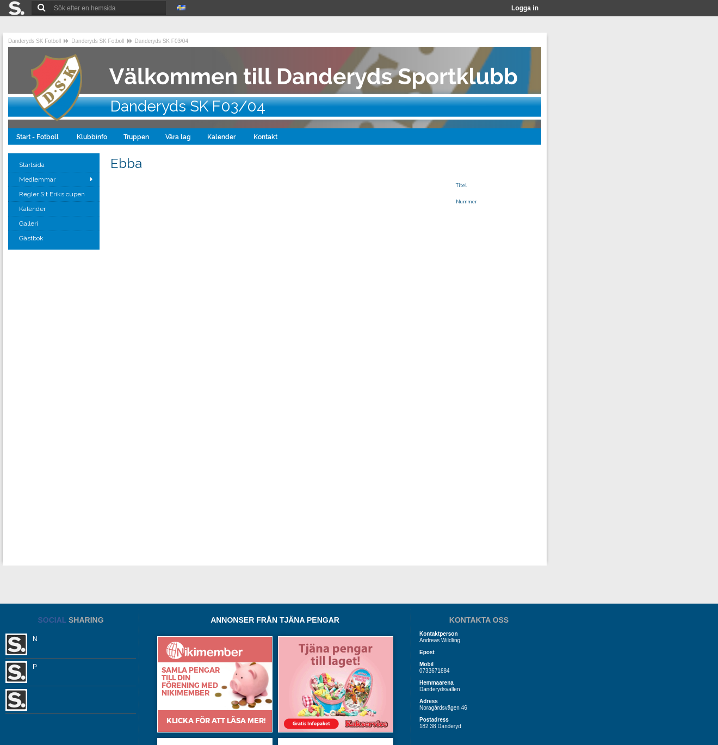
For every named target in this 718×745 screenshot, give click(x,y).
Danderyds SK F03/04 (161, 41)
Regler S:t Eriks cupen (52, 194)
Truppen (136, 137)
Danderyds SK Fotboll (34, 41)
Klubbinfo (92, 137)
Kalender (222, 137)
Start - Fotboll (38, 137)
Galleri (29, 223)
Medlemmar (37, 179)
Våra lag (178, 137)
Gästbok (32, 238)
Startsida (32, 165)
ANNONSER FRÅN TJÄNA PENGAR (275, 620)
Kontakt (266, 137)
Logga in (524, 8)
